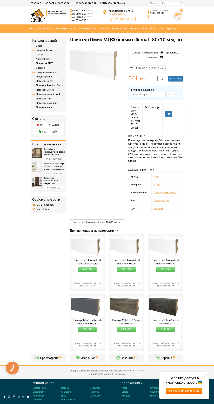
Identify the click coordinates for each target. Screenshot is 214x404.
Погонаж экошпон (46, 103)
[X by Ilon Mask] (9, 397)
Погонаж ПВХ (43, 98)
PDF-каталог (48, 125)
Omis (156, 176)
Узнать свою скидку (146, 68)
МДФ (157, 184)
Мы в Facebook (43, 204)
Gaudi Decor (39, 391)
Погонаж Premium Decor (49, 85)
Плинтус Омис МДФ (165, 192)
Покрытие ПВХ (44, 63)
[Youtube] (28, 397)
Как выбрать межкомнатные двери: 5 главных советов (54, 152)
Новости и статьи (85, 3)
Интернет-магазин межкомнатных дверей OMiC (96, 370)
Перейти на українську (184, 391)
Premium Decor (44, 50)
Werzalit (126, 395)
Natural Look (43, 59)
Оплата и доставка (57, 3)
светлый (158, 208)
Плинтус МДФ (161, 200)
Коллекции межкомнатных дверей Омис (51, 181)
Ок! (170, 94)
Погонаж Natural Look (48, 94)
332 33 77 (83, 10)
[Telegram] (23, 397)
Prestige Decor (68, 399)
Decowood (95, 388)
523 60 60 (81, 20)
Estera (125, 391)
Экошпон (41, 67)
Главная (36, 3)
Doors (39, 45)
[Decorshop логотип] (13, 387)
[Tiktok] (18, 397)
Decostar (65, 388)
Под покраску (44, 76)
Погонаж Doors (44, 81)
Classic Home (40, 388)
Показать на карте (117, 14)
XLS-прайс (48, 131)
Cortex (39, 54)
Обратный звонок (123, 19)
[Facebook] (4, 397)
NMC (63, 395)
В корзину (175, 78)
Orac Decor (95, 395)
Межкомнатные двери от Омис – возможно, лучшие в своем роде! (54, 166)
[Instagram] (14, 397)
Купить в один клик (142, 89)
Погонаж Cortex (45, 89)
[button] (122, 51)
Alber (124, 388)
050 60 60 (82, 13)
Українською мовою (100, 374)
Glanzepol (66, 391)
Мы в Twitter (41, 209)
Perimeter (37, 399)
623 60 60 (82, 17)
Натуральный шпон (46, 72)
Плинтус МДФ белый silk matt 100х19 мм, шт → (98, 222)
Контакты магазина (113, 3)
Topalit (125, 399)
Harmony (94, 391)
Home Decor (39, 395)
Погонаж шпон (44, 107)
